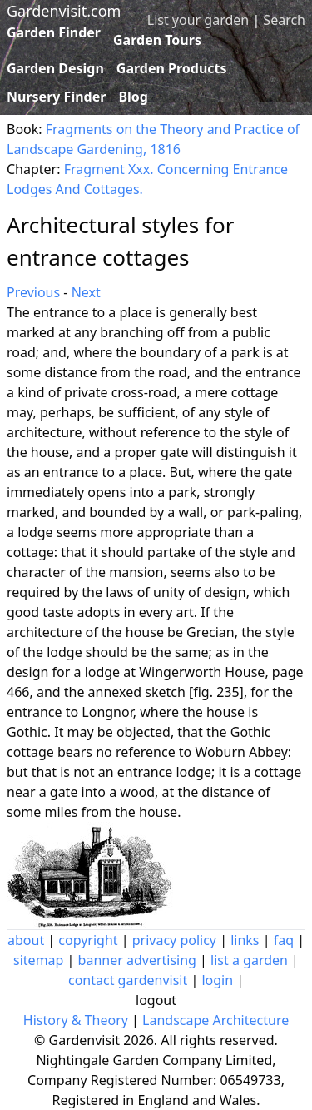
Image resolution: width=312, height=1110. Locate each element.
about (25, 940)
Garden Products (171, 68)
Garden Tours (157, 40)
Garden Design (55, 68)
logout (156, 1000)
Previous (33, 292)
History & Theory (75, 1020)
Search (284, 20)
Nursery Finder (56, 96)
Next (86, 292)
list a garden (249, 960)
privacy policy (174, 940)
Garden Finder (54, 32)
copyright (87, 940)
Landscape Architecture (215, 1020)
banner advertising (137, 960)
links (244, 940)
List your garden (198, 20)
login (217, 980)
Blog (133, 96)
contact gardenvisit (127, 980)
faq (284, 940)
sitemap (38, 960)
